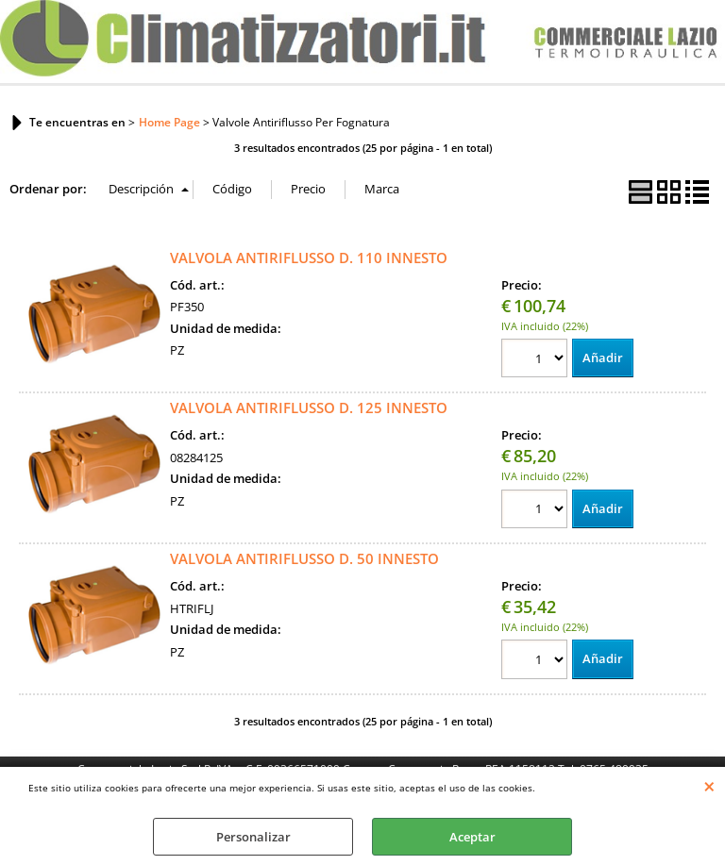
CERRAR (709, 785)
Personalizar (253, 836)
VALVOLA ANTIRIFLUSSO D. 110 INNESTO (308, 257)
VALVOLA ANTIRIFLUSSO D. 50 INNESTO (304, 558)
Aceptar (472, 836)
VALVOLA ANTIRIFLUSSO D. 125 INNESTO (308, 407)
